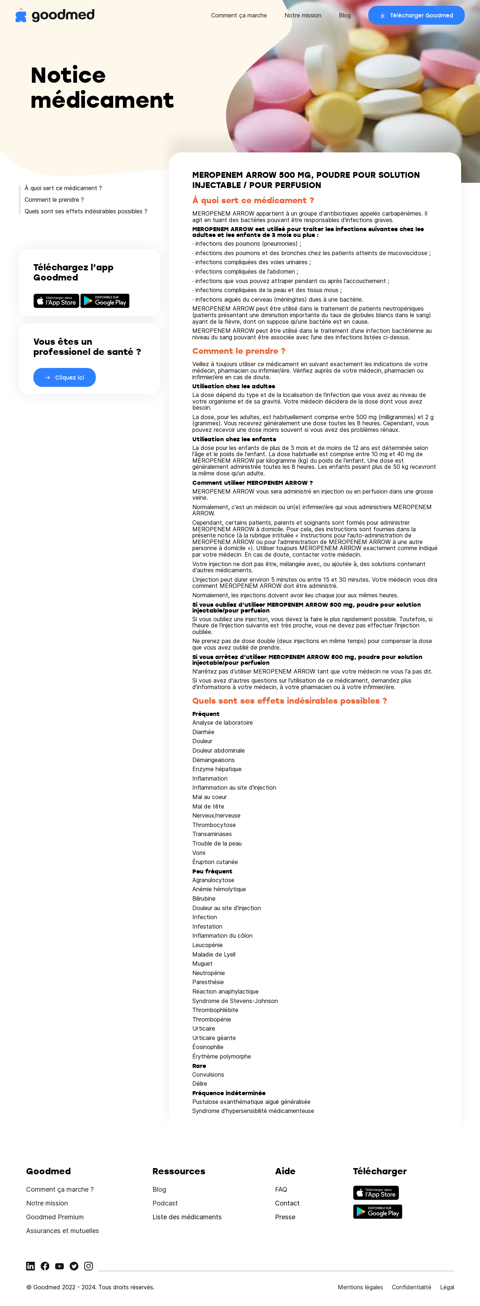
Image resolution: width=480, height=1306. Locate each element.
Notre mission (302, 15)
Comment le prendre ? (54, 199)
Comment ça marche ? (60, 1189)
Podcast (165, 1203)
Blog (345, 15)
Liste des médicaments (187, 1217)
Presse (285, 1217)
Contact (287, 1203)
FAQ (281, 1189)
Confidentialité (411, 1287)
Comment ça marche (239, 15)
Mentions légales (360, 1287)
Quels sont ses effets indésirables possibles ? (86, 211)
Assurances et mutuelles (62, 1231)
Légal (447, 1287)
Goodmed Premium (55, 1217)
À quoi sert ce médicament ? (63, 188)
